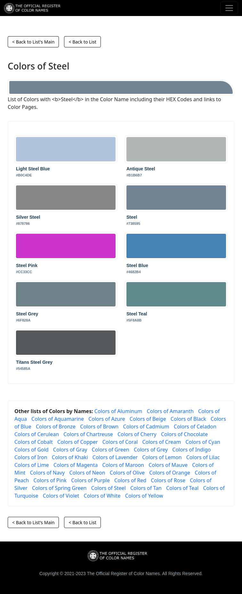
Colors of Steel (108, 488)
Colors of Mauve (168, 464)
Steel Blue (137, 265)
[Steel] (121, 87)
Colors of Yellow (144, 495)
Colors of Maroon (123, 464)
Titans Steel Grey (34, 362)
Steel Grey (27, 313)
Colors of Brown (99, 426)
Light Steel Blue (33, 168)
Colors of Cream (161, 441)
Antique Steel (140, 168)
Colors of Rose (168, 480)
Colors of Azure (106, 418)
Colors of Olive (127, 472)
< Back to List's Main (33, 42)
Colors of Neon (87, 472)
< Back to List (82, 42)
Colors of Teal (182, 488)
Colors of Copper (77, 441)
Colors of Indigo (191, 449)
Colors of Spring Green (59, 488)
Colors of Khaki (70, 457)
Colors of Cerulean (36, 434)
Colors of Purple (90, 480)
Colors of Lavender (115, 457)
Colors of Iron (30, 457)
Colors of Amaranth (170, 411)
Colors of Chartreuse (88, 434)
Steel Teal (136, 313)
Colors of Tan (146, 488)
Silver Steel (28, 217)
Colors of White (102, 495)
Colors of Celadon (195, 426)
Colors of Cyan (202, 441)
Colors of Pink (50, 480)
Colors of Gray (70, 449)
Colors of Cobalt (33, 441)
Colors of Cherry (137, 434)
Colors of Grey (151, 449)
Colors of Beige (148, 418)
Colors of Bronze (56, 426)
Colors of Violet (61, 495)
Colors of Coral (120, 441)
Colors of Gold (31, 449)
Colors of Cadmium (146, 426)
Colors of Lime (31, 464)
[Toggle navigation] (229, 8)
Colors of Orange (169, 472)
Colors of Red (130, 480)
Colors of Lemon (162, 457)
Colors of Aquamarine (57, 418)
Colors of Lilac (203, 457)
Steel (131, 217)
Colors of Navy (47, 472)
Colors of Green (110, 449)
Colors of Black (188, 418)
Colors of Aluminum (118, 411)
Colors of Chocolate (184, 434)
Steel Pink (26, 265)
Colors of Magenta (75, 464)
